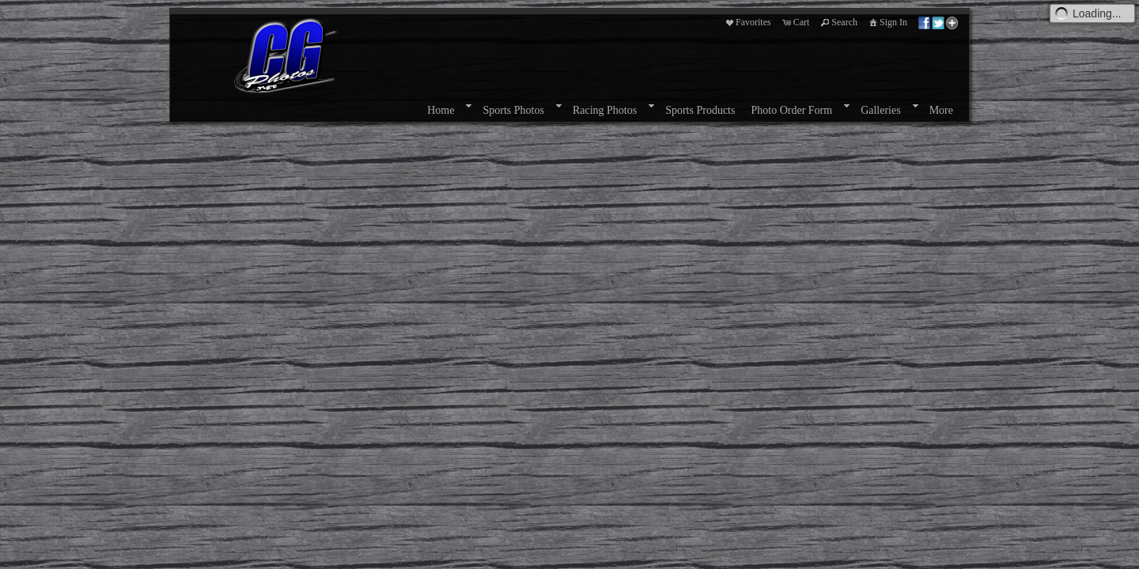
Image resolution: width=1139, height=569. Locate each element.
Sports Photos (512, 110)
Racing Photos (605, 110)
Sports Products (700, 110)
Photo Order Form (791, 110)
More (941, 110)
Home (440, 110)
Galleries (881, 110)
